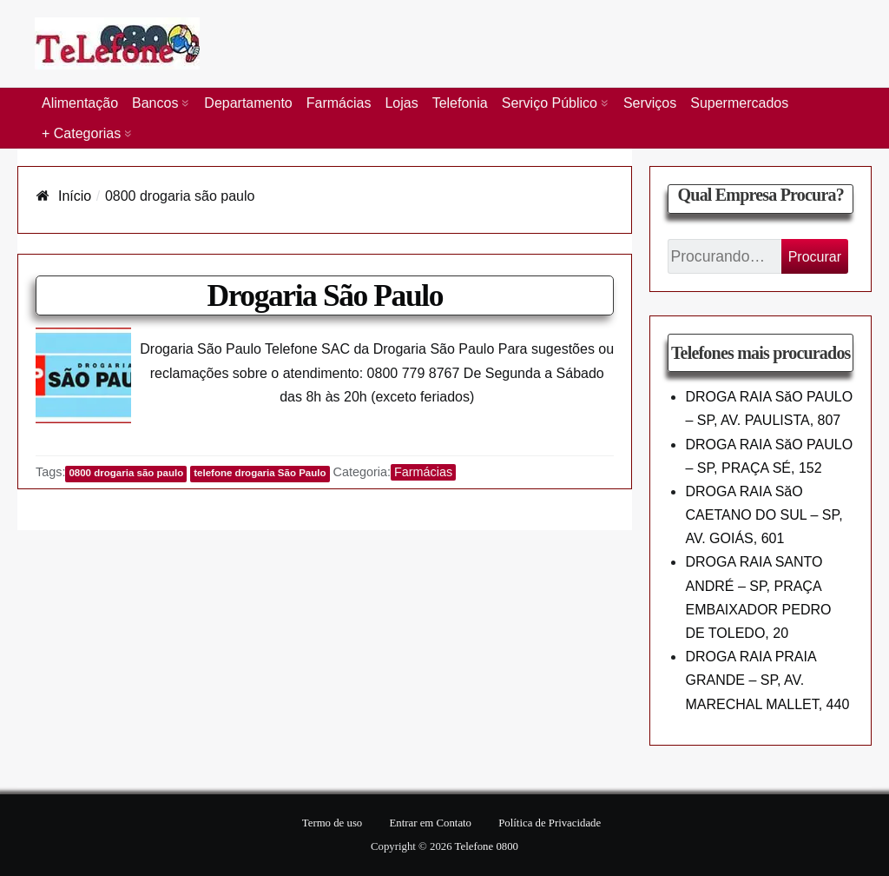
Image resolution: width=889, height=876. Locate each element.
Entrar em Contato (430, 823)
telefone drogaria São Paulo (260, 473)
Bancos (155, 103)
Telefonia (460, 103)
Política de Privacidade (549, 823)
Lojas (401, 103)
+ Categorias (81, 133)
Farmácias (339, 103)
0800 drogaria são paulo (126, 473)
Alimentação (80, 103)
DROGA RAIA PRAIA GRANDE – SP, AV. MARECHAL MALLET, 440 (767, 680)
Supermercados (739, 103)
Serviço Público (549, 103)
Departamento (248, 103)
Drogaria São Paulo (325, 295)
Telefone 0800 (486, 846)
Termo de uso (332, 823)
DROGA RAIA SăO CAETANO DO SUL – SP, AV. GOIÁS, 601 (763, 515)
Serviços (649, 103)
